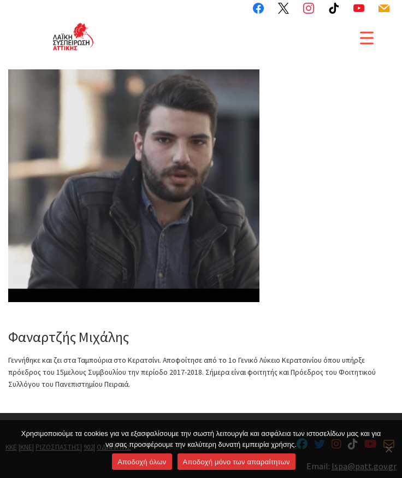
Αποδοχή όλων (141, 462)
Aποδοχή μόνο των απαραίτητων (236, 462)
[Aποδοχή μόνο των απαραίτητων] (388, 449)
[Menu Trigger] (367, 37)
